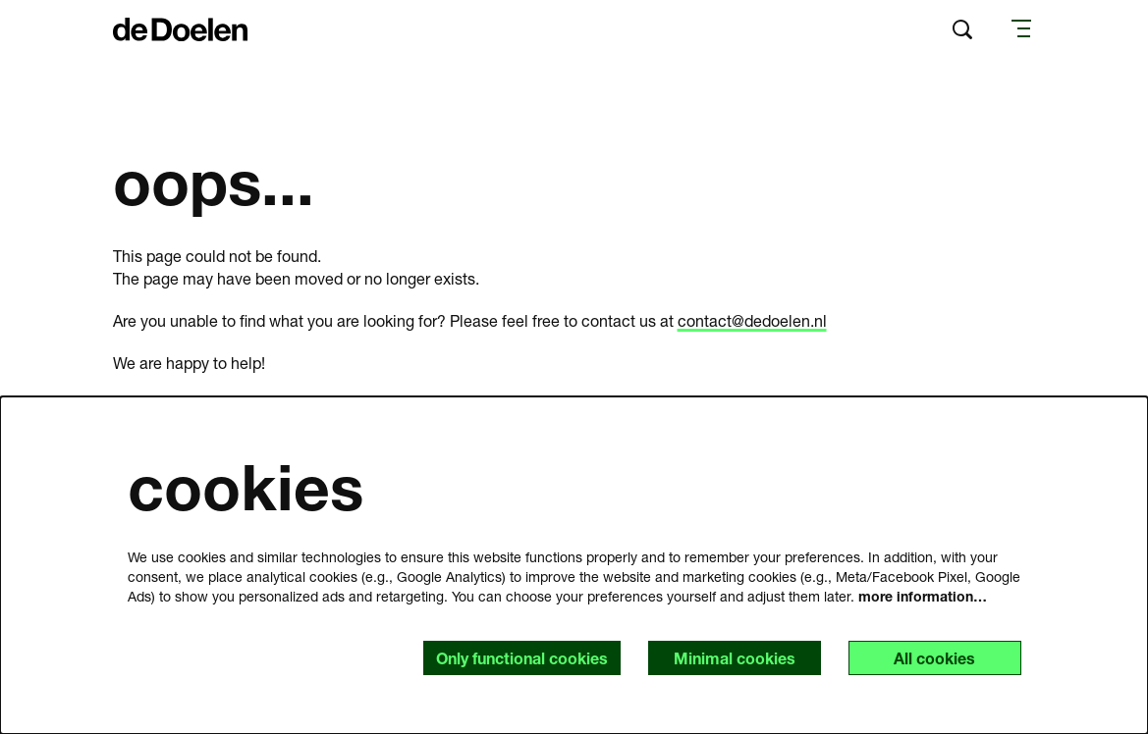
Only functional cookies (522, 658)
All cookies (934, 658)
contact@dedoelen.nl (752, 320)
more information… (922, 596)
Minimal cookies (734, 658)
